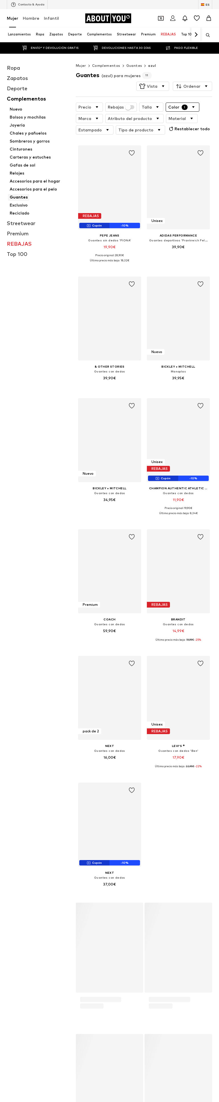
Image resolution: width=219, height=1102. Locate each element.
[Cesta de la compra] (208, 18)
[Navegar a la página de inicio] (108, 18)
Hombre (31, 18)
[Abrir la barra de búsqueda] (205, 35)
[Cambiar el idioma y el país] (205, 4)
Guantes (134, 65)
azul (152, 65)
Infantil (51, 18)
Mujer (12, 18)
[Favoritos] (196, 18)
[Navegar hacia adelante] (195, 34)
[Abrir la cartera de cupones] (160, 18)
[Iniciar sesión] (172, 18)
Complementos (106, 65)
